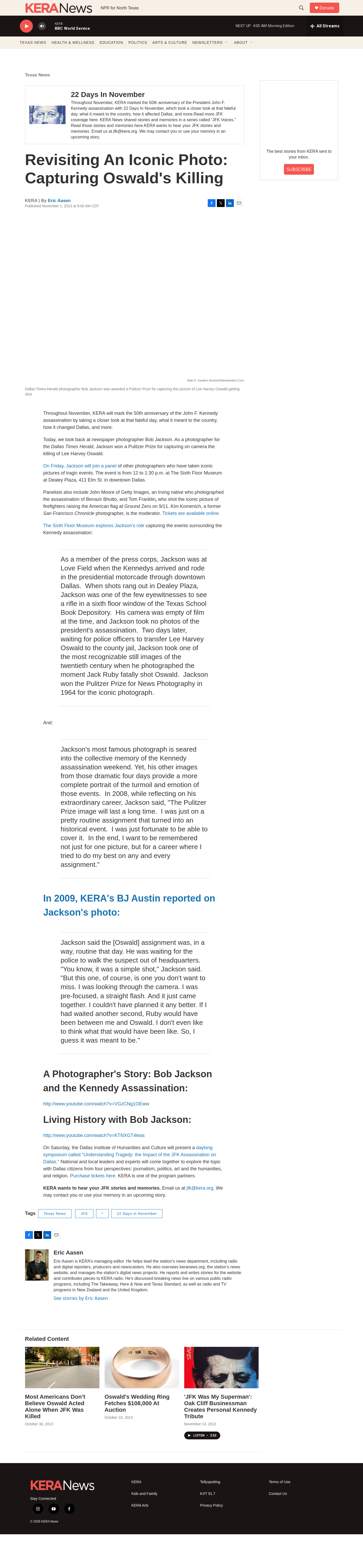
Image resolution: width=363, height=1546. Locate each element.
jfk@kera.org (200, 1199)
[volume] (42, 38)
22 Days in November (137, 1225)
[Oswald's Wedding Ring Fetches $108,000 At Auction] (142, 1379)
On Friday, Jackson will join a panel (80, 477)
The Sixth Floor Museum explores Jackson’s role (94, 537)
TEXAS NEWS (33, 54)
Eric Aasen (59, 212)
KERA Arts (140, 1517)
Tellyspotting (210, 1494)
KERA (136, 1494)
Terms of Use (279, 1494)
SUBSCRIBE (299, 181)
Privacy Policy (211, 1517)
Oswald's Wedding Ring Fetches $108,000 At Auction (137, 1415)
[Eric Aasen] (37, 1276)
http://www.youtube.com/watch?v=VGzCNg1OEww (96, 1115)
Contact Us (278, 1505)
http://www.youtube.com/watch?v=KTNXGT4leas (94, 1147)
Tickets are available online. (191, 525)
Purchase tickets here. (93, 1187)
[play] (26, 38)
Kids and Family (145, 1505)
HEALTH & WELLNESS (72, 54)
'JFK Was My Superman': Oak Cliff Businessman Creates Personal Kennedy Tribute (220, 1418)
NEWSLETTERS (207, 54)
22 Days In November (108, 106)
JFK (84, 1225)
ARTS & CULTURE (169, 54)
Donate (330, 13)
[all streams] (324, 37)
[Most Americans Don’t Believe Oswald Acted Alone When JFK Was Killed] (62, 1379)
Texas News (37, 86)
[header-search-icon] (304, 13)
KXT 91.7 (207, 1505)
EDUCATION (111, 54)
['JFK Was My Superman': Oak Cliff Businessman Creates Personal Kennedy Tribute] (221, 1379)
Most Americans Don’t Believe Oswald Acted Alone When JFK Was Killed (55, 1418)
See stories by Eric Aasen (81, 1310)
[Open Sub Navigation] (226, 54)
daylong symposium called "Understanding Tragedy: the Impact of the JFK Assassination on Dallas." (129, 1166)
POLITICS (137, 54)
